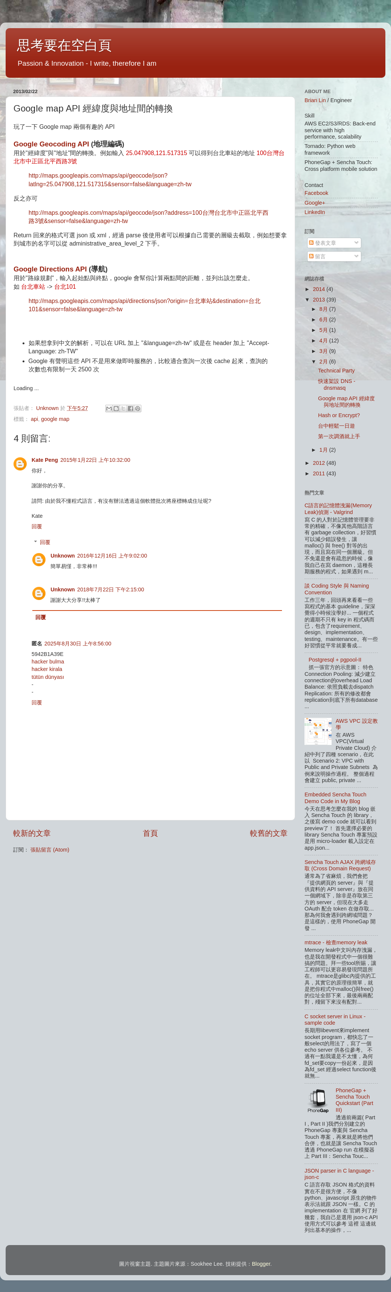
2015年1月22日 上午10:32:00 (95, 460)
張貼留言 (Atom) (49, 850)
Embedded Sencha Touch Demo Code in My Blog (336, 797)
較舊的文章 (269, 833)
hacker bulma (48, 662)
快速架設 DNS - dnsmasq (336, 384)
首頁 (150, 833)
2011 (319, 473)
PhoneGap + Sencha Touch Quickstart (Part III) (354, 1100)
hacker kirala (47, 669)
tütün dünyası (48, 677)
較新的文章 (32, 833)
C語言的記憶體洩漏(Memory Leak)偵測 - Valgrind (338, 508)
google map (55, 419)
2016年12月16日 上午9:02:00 (112, 556)
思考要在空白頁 (64, 45)
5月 (324, 330)
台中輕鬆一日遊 (336, 426)
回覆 (37, 526)
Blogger (261, 1264)
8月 (324, 309)
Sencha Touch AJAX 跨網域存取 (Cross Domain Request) (340, 865)
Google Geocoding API (51, 144)
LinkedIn (315, 212)
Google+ (315, 203)
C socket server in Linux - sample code (335, 1019)
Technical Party (336, 371)
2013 (319, 300)
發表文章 (322, 243)
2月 (324, 362)
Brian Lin (315, 100)
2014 (319, 289)
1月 (324, 450)
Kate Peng (45, 460)
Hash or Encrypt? (339, 415)
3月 (324, 351)
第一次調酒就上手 (339, 436)
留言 (317, 256)
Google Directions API (50, 269)
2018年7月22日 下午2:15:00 (110, 589)
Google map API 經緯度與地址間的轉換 (346, 401)
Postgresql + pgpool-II (335, 660)
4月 (324, 341)
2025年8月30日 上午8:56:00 (77, 644)
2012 (319, 463)
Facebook (316, 193)
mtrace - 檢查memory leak (336, 942)
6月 (324, 320)
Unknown (62, 556)
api (34, 419)
